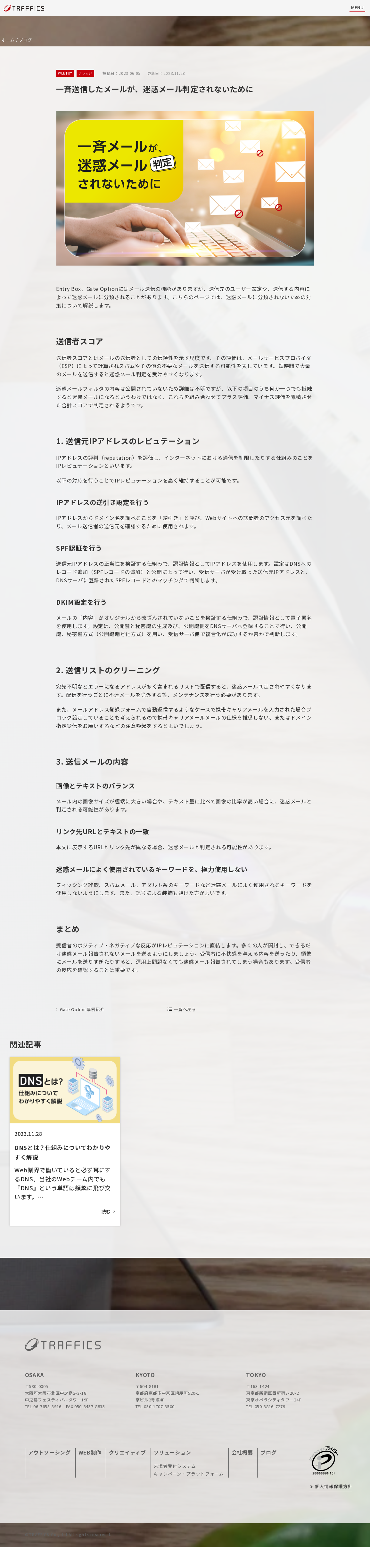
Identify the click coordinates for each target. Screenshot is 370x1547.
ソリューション (172, 1452)
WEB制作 (65, 73)
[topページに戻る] (24, 8)
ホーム (8, 40)
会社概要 (242, 1452)
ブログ (25, 40)
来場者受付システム (175, 1466)
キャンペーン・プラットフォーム (189, 1474)
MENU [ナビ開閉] (357, 7)
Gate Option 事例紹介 (82, 1009)
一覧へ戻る (185, 1009)
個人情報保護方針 (333, 1486)
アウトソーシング (49, 1452)
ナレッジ (85, 73)
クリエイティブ (127, 1452)
